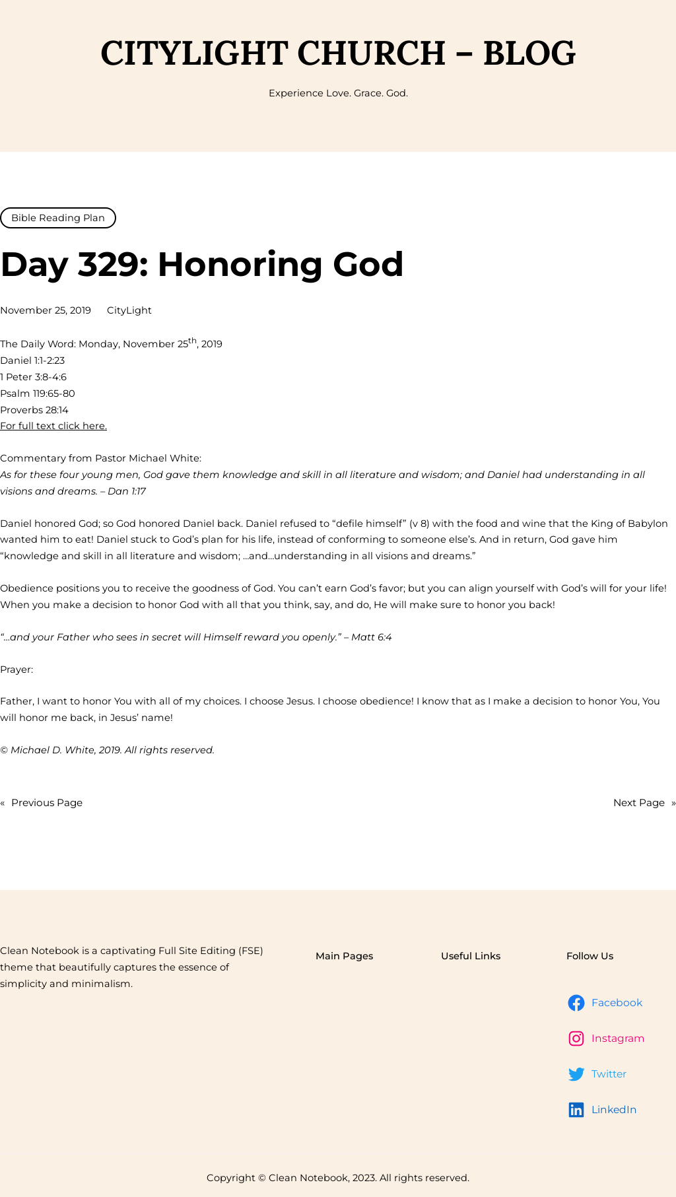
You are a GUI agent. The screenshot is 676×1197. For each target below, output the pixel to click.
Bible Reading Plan (58, 218)
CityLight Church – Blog (338, 52)
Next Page (644, 802)
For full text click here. (53, 426)
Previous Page (41, 802)
